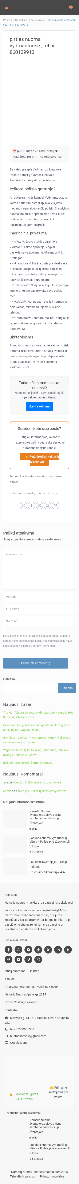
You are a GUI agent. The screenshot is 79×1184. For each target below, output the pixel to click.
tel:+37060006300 (22, 1029)
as (4, 782)
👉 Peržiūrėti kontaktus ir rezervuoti (42, 459)
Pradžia (7, 20)
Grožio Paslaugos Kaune (21, 1002)
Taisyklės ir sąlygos (22, 1176)
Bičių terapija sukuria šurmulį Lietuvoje (28, 762)
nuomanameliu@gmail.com (28, 1036)
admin (7, 791)
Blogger (10, 978)
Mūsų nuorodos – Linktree (22, 971)
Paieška (9, 679)
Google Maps (18, 1042)
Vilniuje (34, 846)
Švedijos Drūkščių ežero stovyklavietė (37, 782)
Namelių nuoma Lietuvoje (29, 20)
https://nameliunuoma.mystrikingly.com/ (31, 986)
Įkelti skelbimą (39, 406)
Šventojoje (36, 823)
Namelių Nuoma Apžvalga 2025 (25, 994)
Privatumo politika (52, 1176)
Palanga (34, 866)
